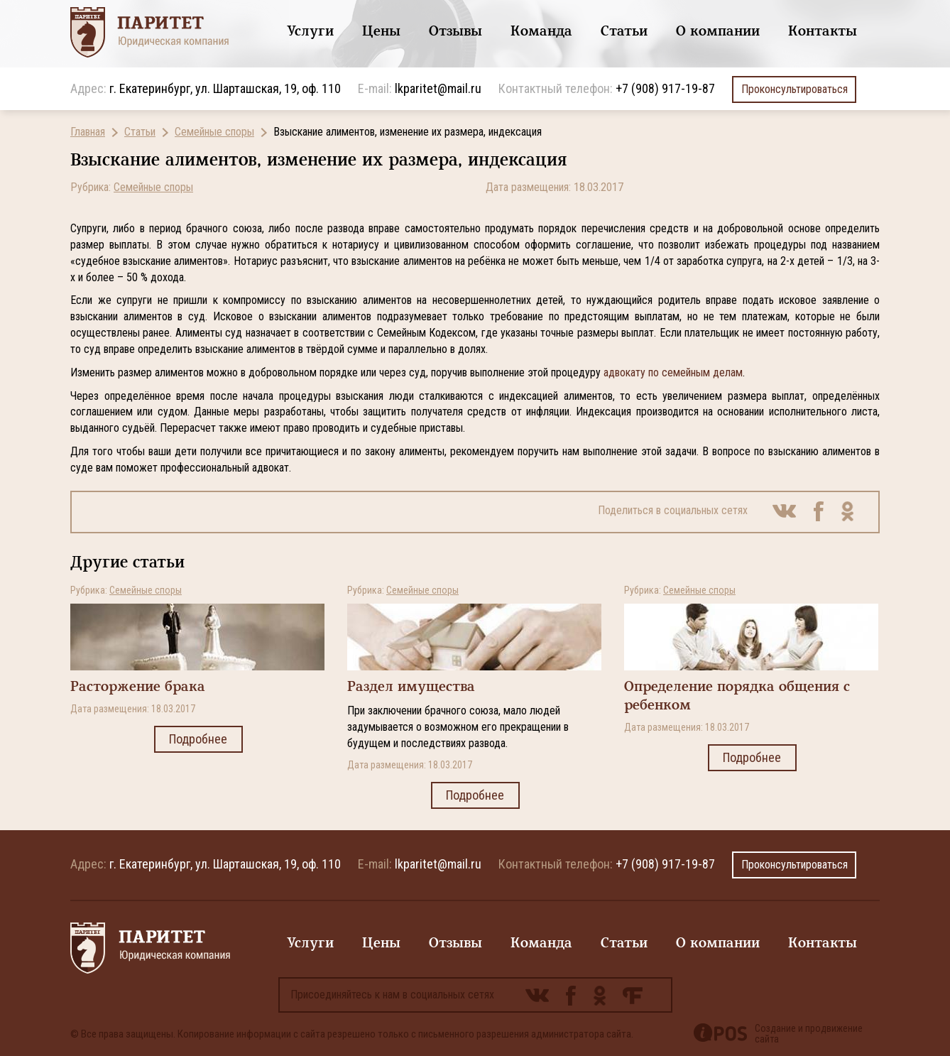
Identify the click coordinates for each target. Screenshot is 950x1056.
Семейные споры (214, 131)
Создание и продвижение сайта (809, 1034)
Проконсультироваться (794, 89)
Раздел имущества (411, 686)
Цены (381, 31)
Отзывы (455, 31)
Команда (541, 31)
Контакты (822, 31)
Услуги (310, 31)
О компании (718, 31)
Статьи (624, 31)
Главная (87, 131)
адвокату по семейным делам (673, 372)
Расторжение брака (137, 686)
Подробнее (198, 739)
